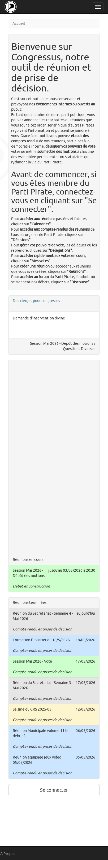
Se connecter (54, 790)
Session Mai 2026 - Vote (32, 661)
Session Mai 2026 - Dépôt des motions (61, 343)
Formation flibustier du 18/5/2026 (41, 640)
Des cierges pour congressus (36, 301)
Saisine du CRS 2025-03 (32, 709)
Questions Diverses (79, 349)
